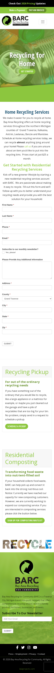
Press (11, 654)
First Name (8, 205)
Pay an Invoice (36, 10)
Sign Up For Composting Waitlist (24, 520)
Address (7, 283)
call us (27, 146)
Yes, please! (9, 252)
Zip (4, 327)
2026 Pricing (28, 3)
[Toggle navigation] (43, 22)
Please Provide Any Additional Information (22, 259)
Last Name (8, 216)
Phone (6, 227)
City (4, 305)
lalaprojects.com (27, 668)
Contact (41, 654)
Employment (21, 654)
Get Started (27, 71)
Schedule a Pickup (16, 426)
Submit (8, 343)
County (6, 294)
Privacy (33, 654)
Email (5, 238)
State (5, 316)
